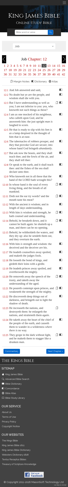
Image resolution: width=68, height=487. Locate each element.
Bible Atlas (9, 393)
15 (58, 65)
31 (10, 74)
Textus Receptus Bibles (14, 459)
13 (48, 65)
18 (10, 70)
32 (15, 74)
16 (63, 65)
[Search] (31, 32)
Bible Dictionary (12, 383)
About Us (7, 412)
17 (5, 70)
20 (20, 70)
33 (20, 74)
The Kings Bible (10, 440)
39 (49, 74)
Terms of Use (9, 417)
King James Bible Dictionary (16, 450)
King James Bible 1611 (13, 445)
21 (24, 70)
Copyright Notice (11, 426)
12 (44, 65)
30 (5, 74)
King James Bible (12, 374)
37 (39, 74)
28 (58, 70)
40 (53, 74)
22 (29, 70)
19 (15, 70)
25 (44, 70)
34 (24, 74)
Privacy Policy (9, 421)
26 (49, 70)
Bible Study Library (13, 398)
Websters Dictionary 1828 (15, 454)
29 (63, 70)
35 (29, 74)
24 (39, 70)
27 (53, 70)
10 (34, 65)
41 (58, 74)
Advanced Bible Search (16, 379)
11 (39, 65)
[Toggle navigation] (64, 2)
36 (34, 74)
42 (63, 74)
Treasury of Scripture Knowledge (19, 464)
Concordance (11, 388)
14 (53, 65)
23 (34, 70)
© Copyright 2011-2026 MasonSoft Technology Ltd (34, 482)
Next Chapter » (55, 351)
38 (44, 74)
